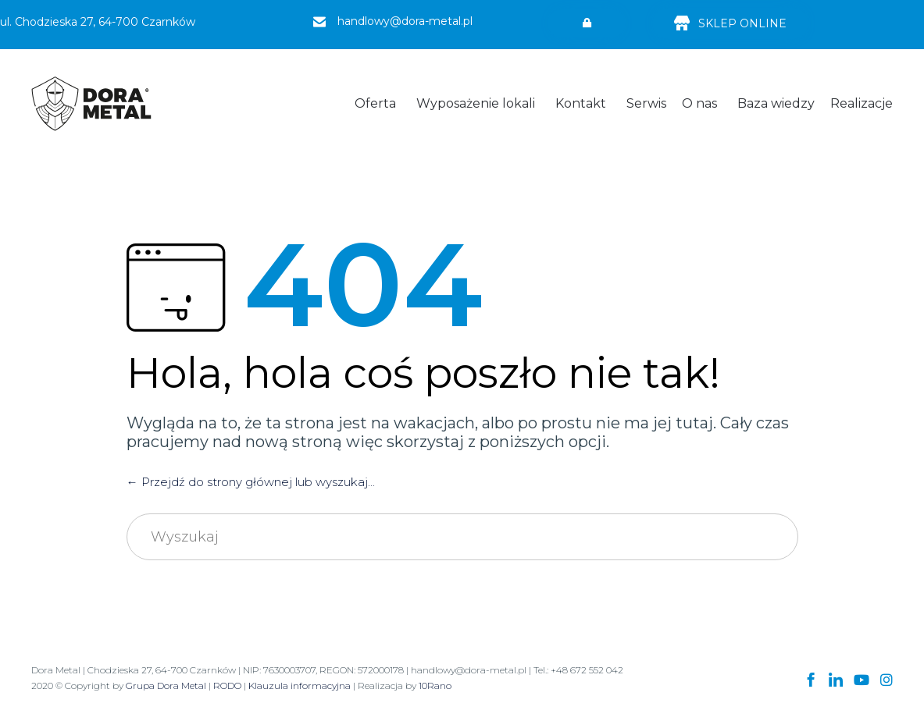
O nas (699, 103)
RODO (227, 685)
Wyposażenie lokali (475, 103)
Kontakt (580, 103)
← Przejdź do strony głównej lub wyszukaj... (251, 481)
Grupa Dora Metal (166, 685)
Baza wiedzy (776, 103)
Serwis (646, 103)
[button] (587, 23)
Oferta (375, 103)
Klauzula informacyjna (299, 685)
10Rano (435, 685)
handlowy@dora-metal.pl (405, 21)
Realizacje (861, 103)
